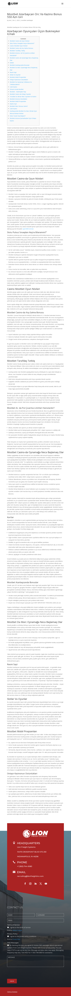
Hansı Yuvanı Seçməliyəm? (18, 116)
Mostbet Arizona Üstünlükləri (18, 99)
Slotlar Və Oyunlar (15, 75)
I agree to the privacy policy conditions (23, 943)
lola (10, 20)
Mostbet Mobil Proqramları (18, 77)
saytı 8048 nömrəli (27, 229)
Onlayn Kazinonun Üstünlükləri (19, 80)
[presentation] (21, 982)
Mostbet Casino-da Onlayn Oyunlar (20, 94)
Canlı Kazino (13, 87)
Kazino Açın (13, 104)
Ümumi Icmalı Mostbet (16, 89)
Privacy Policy (12, 940)
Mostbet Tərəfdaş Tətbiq (17, 51)
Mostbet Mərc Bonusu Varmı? (19, 106)
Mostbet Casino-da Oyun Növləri (19, 41)
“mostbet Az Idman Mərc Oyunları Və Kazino (23, 96)
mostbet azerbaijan (27, 20)
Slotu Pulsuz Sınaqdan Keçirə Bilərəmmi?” (22, 43)
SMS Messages (13, 949)
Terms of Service (14, 932)
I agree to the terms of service (20, 934)
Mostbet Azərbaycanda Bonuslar (19, 65)
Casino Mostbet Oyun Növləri (18, 46)
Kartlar (12, 63)
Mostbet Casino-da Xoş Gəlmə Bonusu (21, 48)
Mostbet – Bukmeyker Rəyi (18, 92)
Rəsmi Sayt (13, 72)
